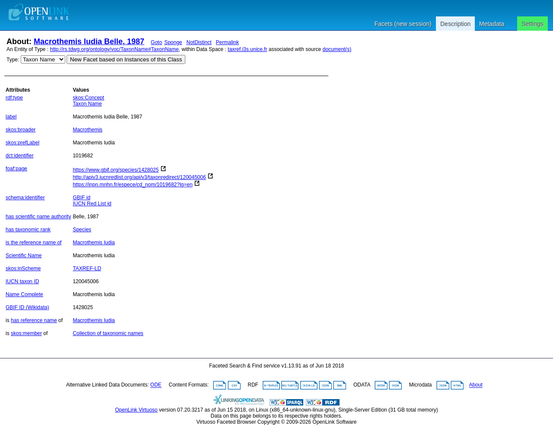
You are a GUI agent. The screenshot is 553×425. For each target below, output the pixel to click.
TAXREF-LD (87, 268)
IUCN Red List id (92, 204)
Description (455, 23)
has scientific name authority (38, 217)
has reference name (34, 320)
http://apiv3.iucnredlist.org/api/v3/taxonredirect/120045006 (139, 177)
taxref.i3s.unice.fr (247, 49)
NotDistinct (199, 42)
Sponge (173, 42)
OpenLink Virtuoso (136, 410)
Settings (532, 23)
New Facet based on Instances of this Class (126, 59)
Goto (156, 42)
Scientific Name (23, 255)
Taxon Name (87, 104)
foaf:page (16, 169)
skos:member (26, 333)
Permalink (227, 42)
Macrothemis (87, 130)
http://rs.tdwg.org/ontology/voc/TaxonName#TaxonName (114, 49)
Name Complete (24, 294)
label (11, 117)
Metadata (491, 23)
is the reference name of (33, 243)
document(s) (336, 49)
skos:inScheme (23, 268)
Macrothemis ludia (93, 243)
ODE (156, 385)
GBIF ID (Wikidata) (27, 307)
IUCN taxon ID (22, 281)
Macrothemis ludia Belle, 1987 (89, 41)
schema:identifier (25, 198)
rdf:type (14, 98)
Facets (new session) (403, 23)
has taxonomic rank (28, 230)
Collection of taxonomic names (108, 333)
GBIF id (81, 198)
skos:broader (20, 130)
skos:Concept (88, 98)
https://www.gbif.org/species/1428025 (116, 170)
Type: (12, 60)
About (476, 385)
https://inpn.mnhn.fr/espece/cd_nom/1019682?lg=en (132, 185)
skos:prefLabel (22, 143)
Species (82, 230)
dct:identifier (20, 156)
